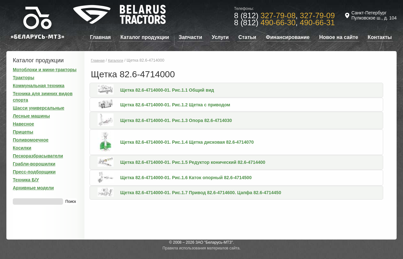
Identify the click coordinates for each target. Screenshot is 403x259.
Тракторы (23, 77)
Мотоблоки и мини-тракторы (44, 69)
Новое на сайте (338, 37)
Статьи (247, 37)
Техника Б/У (26, 179)
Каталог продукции (144, 37)
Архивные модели (33, 187)
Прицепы (23, 131)
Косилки (22, 147)
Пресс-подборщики (34, 171)
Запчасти (190, 37)
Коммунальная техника (38, 85)
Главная (100, 37)
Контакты (380, 37)
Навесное (23, 123)
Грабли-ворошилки (34, 163)
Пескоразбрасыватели (38, 155)
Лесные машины (31, 115)
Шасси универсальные (38, 107)
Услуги (220, 37)
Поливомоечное (31, 139)
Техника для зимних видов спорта (43, 97)
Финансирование (288, 37)
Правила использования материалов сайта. (201, 248)
